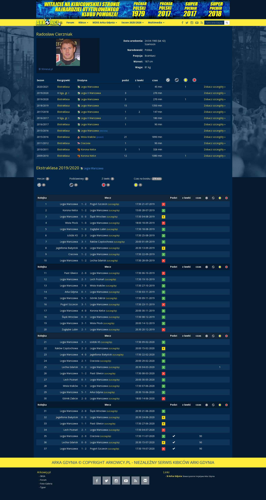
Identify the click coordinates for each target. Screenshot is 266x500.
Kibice (83, 22)
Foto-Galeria (46, 483)
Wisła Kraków (88, 136)
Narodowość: (135, 50)
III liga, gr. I (63, 93)
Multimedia (156, 22)
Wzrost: (138, 61)
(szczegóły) (113, 204)
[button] (227, 23)
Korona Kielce (88, 149)
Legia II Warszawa (91, 93)
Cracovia (85, 143)
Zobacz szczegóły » (214, 86)
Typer (43, 487)
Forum (70, 22)
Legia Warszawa (90, 86)
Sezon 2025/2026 (132, 22)
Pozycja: (138, 55)
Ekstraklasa (63, 86)
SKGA (42, 476)
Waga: (139, 67)
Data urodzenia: (133, 40)
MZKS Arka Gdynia (105, 22)
